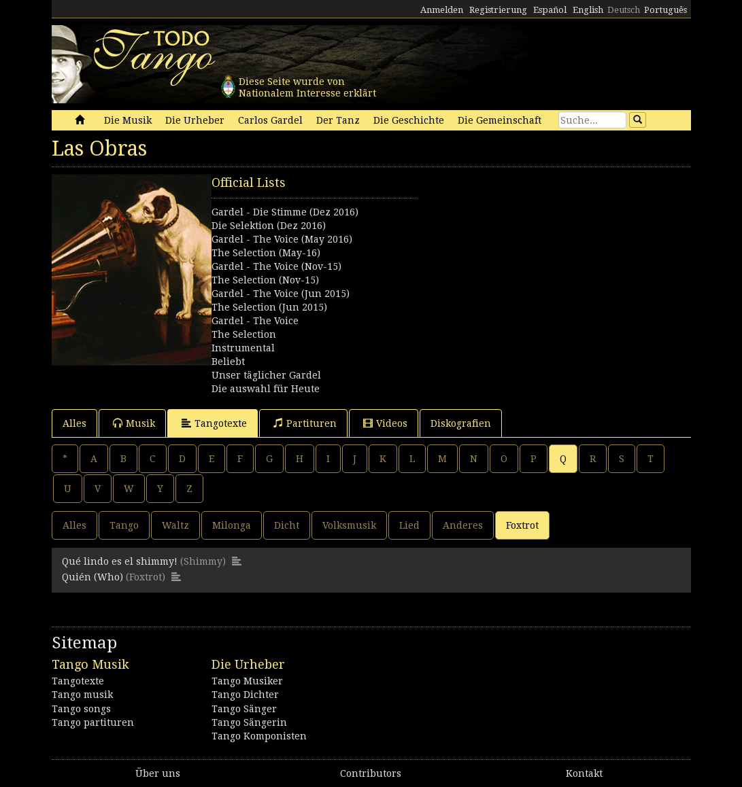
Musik (134, 423)
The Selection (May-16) (266, 252)
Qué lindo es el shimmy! (120, 561)
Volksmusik (349, 525)
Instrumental (243, 348)
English (588, 10)
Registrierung (498, 10)
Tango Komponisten (259, 736)
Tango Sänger (244, 708)
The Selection (244, 334)
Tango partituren (93, 722)
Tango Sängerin (249, 722)
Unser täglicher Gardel (266, 375)
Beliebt (228, 361)
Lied (409, 525)
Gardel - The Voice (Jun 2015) (281, 293)
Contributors (370, 773)
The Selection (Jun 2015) (269, 307)
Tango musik (82, 694)
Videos (385, 423)
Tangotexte (214, 423)
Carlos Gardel (270, 120)
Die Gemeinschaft (499, 120)
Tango (124, 525)
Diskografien (461, 423)
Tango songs (81, 708)
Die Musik (128, 120)
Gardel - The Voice (255, 320)
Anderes (463, 525)
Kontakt (584, 773)
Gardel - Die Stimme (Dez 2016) (285, 212)
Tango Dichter (245, 694)
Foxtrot (522, 525)
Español (550, 10)
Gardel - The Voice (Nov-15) (276, 266)
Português (665, 10)
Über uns (157, 773)
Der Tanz (338, 120)
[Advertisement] (530, 259)
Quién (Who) (92, 577)
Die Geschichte (408, 120)
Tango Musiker (247, 681)
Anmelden (441, 10)
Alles (74, 423)
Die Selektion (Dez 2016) (269, 225)
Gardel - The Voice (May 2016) (282, 239)
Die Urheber (194, 120)
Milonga (231, 525)
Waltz (175, 525)
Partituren (305, 423)
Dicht (286, 525)
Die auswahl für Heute (266, 388)
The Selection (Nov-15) (265, 280)
